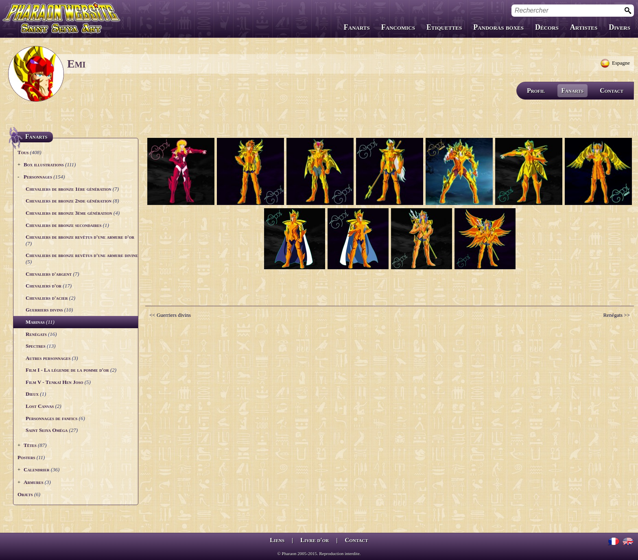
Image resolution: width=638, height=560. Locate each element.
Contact (611, 90)
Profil (536, 90)
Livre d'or (314, 540)
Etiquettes (444, 27)
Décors (547, 27)
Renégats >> (616, 315)
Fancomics (398, 27)
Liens (277, 540)
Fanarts (357, 27)
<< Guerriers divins (170, 315)
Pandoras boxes (498, 27)
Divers (619, 27)
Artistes (583, 27)
